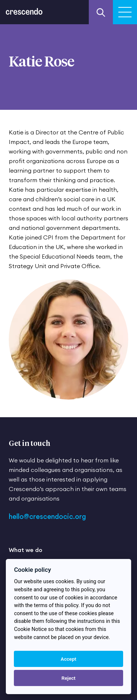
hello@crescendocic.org (47, 516)
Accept (68, 659)
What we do (25, 549)
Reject (68, 678)
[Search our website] (101, 12)
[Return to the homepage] (24, 7)
